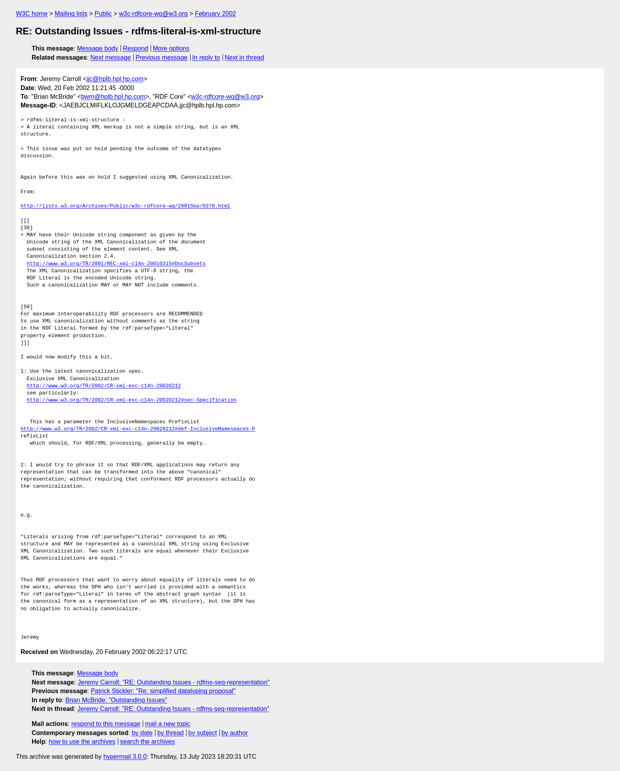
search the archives (147, 741)
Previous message (162, 57)
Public (103, 13)
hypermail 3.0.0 (124, 756)
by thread (170, 733)
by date (142, 733)
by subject (202, 733)
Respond (135, 48)
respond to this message (105, 723)
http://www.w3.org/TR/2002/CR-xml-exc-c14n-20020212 (104, 386)
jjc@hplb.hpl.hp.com (115, 78)
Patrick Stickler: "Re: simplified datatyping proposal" (163, 691)
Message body (97, 48)
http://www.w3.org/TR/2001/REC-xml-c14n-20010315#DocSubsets (116, 264)
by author (234, 733)
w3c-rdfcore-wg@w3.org (153, 13)
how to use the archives (82, 741)
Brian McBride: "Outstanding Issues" (116, 700)
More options (171, 48)
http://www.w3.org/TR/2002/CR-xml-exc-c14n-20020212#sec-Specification (131, 400)
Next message (111, 57)
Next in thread (244, 57)
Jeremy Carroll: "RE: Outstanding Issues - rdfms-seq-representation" (174, 682)
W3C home (31, 13)
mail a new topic (168, 723)
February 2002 (215, 13)
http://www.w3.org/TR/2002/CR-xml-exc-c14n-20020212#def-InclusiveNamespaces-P (138, 429)
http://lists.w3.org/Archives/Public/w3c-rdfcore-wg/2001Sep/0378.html (125, 206)
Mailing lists (71, 13)
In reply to (206, 57)
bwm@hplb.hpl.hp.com (113, 96)
